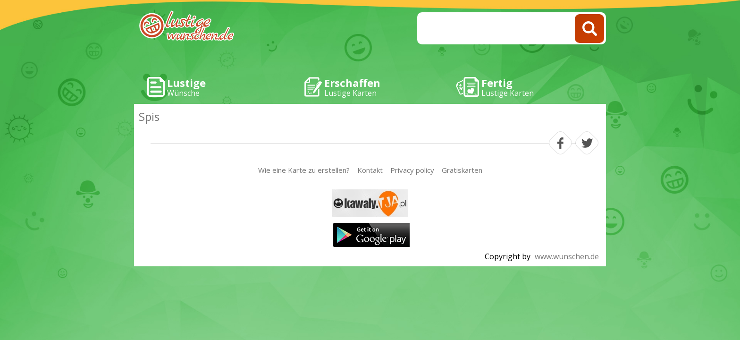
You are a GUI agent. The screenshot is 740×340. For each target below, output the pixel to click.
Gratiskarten (462, 170)
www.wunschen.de (567, 256)
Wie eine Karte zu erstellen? (304, 170)
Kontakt (370, 170)
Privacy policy (412, 170)
